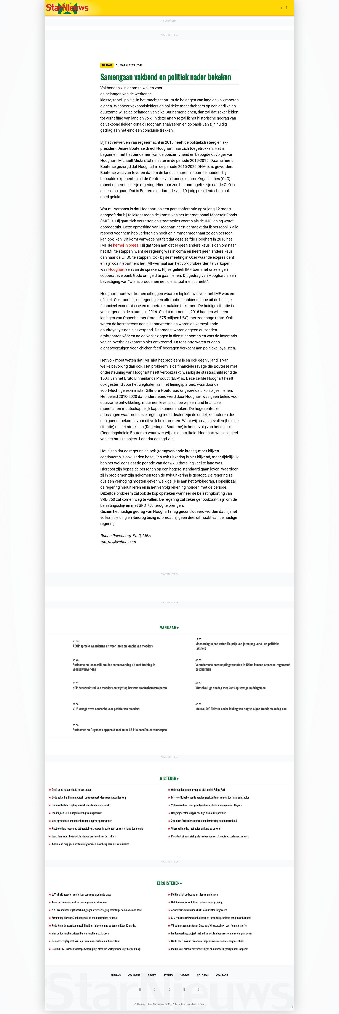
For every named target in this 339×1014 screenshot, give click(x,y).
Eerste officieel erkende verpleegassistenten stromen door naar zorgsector (211, 797)
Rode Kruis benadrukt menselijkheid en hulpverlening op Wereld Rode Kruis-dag (95, 928)
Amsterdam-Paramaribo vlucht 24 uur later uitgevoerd (201, 912)
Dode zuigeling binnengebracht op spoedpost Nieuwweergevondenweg (89, 797)
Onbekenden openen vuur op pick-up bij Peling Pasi (198, 789)
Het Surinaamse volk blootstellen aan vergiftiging (197, 904)
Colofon (203, 979)
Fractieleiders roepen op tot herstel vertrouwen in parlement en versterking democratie (99, 829)
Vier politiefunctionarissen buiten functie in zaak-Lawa (81, 936)
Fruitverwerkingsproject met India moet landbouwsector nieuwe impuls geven (213, 936)
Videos (185, 979)
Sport (152, 979)
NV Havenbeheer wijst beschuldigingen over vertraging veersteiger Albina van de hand (98, 912)
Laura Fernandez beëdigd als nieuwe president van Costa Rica (85, 837)
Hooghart (116, 269)
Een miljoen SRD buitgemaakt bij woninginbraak (78, 813)
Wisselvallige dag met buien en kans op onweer (196, 829)
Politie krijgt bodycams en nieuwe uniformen (195, 896)
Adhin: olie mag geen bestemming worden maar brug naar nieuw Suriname (92, 845)
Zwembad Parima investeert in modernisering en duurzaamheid (205, 821)
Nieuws (116, 979)
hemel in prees (125, 245)
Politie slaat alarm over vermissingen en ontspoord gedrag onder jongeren (211, 952)
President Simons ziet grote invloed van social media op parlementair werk (211, 837)
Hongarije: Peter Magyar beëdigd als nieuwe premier (199, 813)
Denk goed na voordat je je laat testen (72, 789)
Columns (134, 979)
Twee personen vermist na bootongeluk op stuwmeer (80, 904)
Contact (222, 979)
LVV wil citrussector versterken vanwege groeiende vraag (83, 896)
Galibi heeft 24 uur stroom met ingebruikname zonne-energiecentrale (209, 944)
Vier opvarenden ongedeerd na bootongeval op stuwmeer (82, 821)
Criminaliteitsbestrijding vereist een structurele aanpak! (82, 805)
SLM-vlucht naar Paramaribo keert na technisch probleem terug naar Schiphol (213, 920)
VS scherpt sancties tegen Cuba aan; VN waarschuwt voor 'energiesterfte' (210, 928)
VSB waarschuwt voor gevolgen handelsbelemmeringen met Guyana (207, 805)
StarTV (168, 979)
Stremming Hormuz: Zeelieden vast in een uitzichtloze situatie (85, 920)
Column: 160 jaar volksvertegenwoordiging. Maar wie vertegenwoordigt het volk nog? (98, 952)
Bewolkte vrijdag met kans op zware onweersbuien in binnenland (86, 944)
